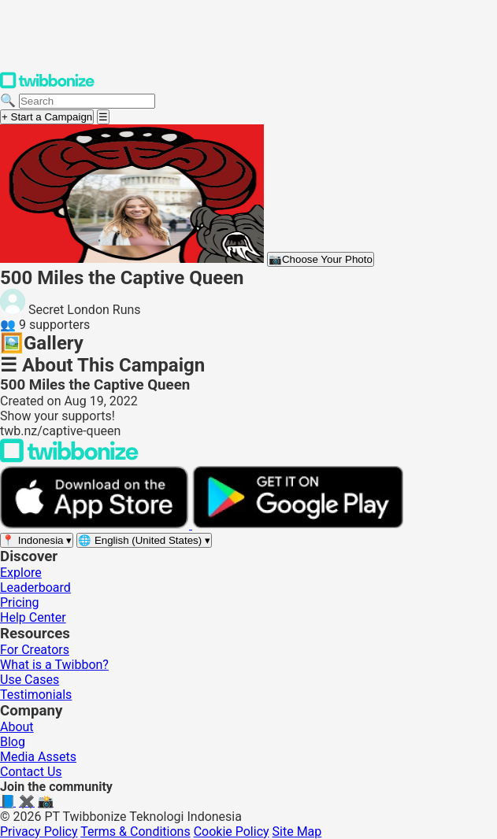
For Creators (34, 649)
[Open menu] (103, 116)
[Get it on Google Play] (297, 524)
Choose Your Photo (321, 259)
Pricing (19, 602)
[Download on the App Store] (96, 524)
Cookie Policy (231, 831)
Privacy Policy (39, 831)
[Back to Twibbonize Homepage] (69, 458)
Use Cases (29, 679)
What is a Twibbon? (54, 664)
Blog (12, 741)
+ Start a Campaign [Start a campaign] (47, 117)
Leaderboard (35, 587)
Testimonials (36, 694)
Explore (21, 572)
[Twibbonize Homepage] (47, 85)
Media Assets (38, 756)
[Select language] (144, 540)
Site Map (297, 831)
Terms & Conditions (135, 831)
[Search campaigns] (87, 101)
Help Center (33, 617)
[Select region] (36, 540)
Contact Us (31, 771)
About (17, 726)
